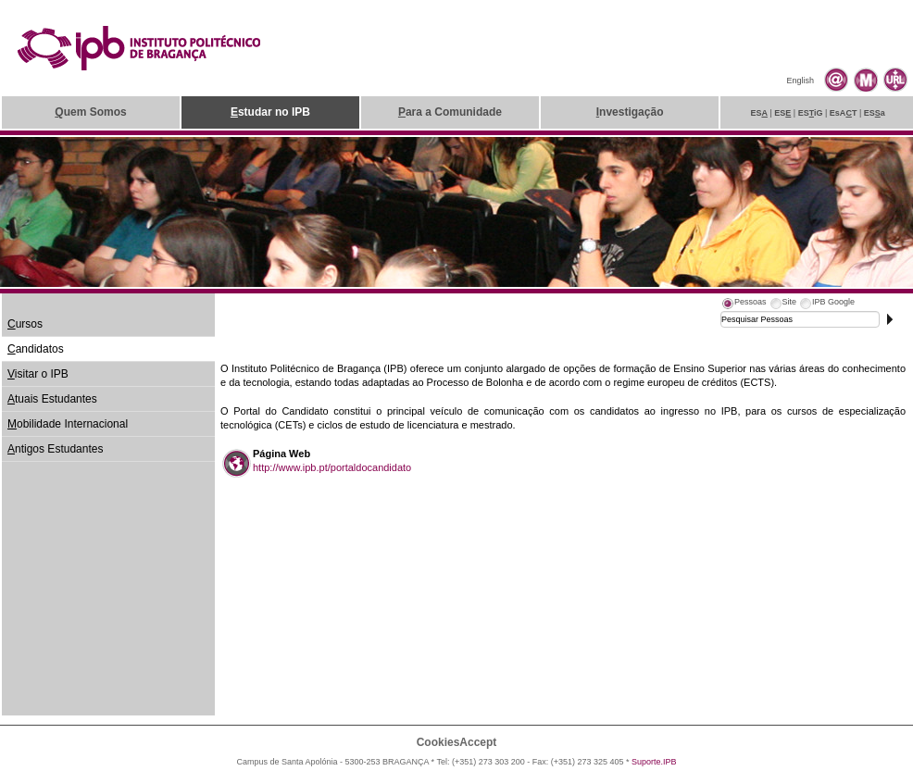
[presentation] (743, 304)
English (800, 80)
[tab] (743, 304)
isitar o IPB (38, 373)
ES (759, 113)
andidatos (35, 348)
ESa (874, 113)
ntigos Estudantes (55, 448)
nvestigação (630, 112)
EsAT (843, 113)
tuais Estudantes (52, 398)
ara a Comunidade (450, 112)
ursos (25, 323)
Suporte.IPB (654, 761)
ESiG (810, 113)
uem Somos (90, 112)
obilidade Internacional (67, 423)
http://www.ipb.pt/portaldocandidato (332, 467)
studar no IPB (270, 112)
